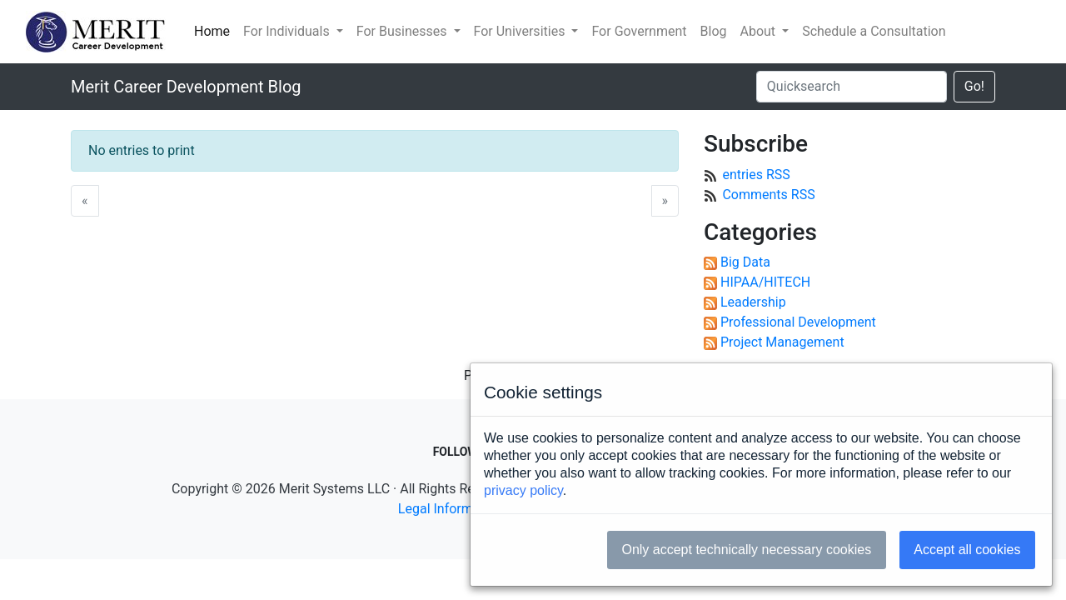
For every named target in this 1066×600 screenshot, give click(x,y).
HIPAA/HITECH (765, 282)
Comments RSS (768, 194)
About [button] (759, 31)
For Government (638, 31)
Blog (713, 31)
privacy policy (523, 490)
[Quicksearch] (851, 86)
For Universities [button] (521, 31)
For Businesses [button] (403, 31)
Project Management (782, 342)
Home (212, 31)
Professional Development (798, 322)
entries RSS (756, 174)
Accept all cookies (967, 549)
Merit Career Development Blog (186, 87)
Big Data (745, 262)
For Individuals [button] (288, 31)
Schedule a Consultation (873, 31)
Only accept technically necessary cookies (746, 549)
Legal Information (450, 509)
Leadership (753, 302)
